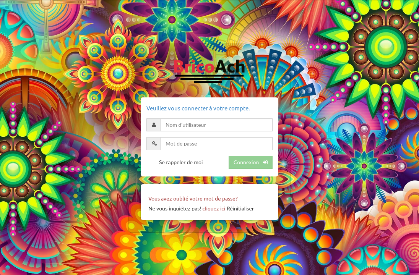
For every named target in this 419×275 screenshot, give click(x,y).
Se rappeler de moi (181, 162)
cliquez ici (214, 208)
